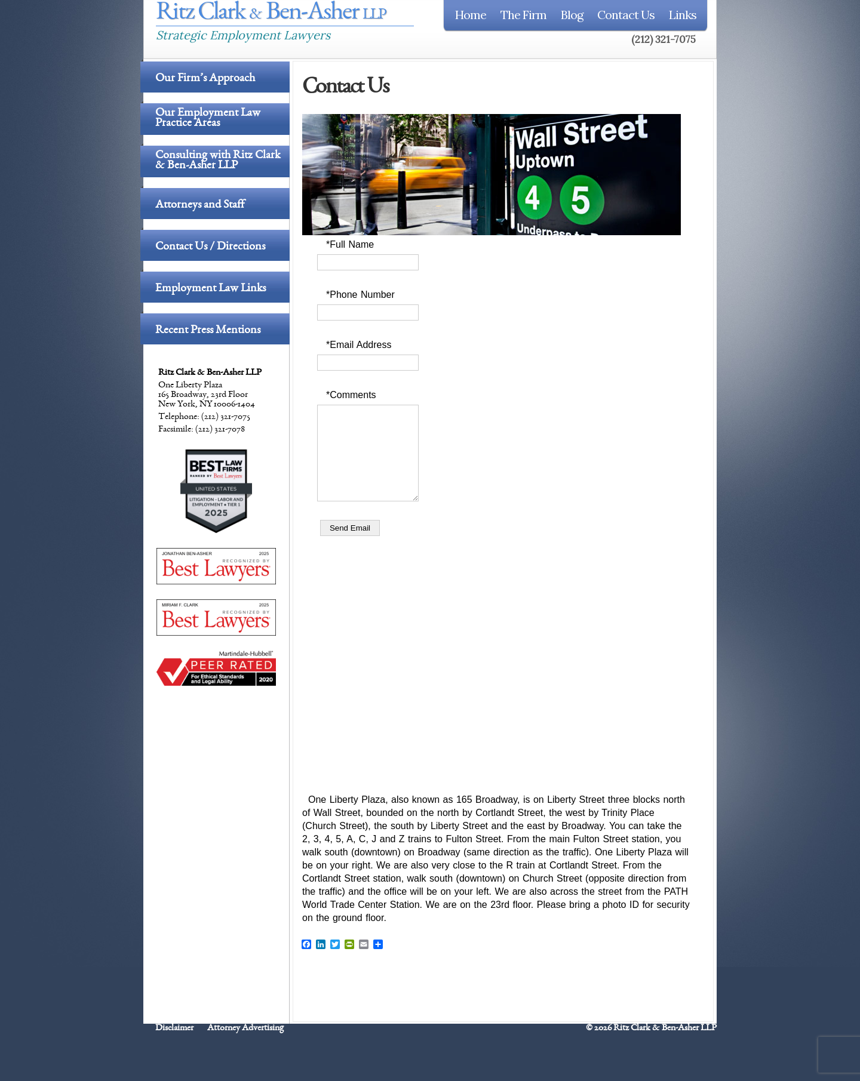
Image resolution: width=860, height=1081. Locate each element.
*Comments (351, 395)
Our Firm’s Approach (205, 79)
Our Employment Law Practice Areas (207, 119)
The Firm (523, 14)
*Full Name (350, 244)
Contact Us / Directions (210, 247)
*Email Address (359, 345)
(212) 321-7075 (663, 39)
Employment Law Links (210, 289)
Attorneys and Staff (199, 205)
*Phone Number (360, 295)
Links (682, 14)
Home (470, 14)
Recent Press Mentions (207, 331)
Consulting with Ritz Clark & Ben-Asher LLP (217, 161)
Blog (572, 14)
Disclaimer (174, 1046)
